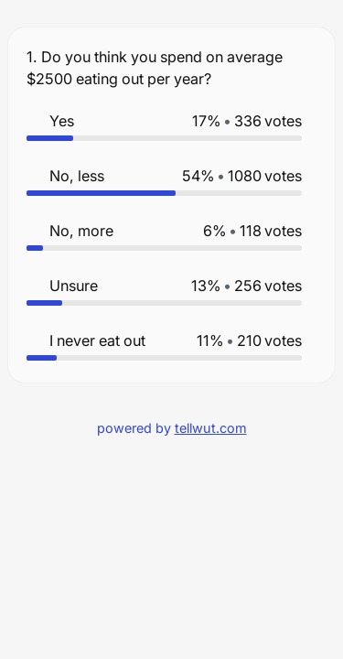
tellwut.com (211, 428)
